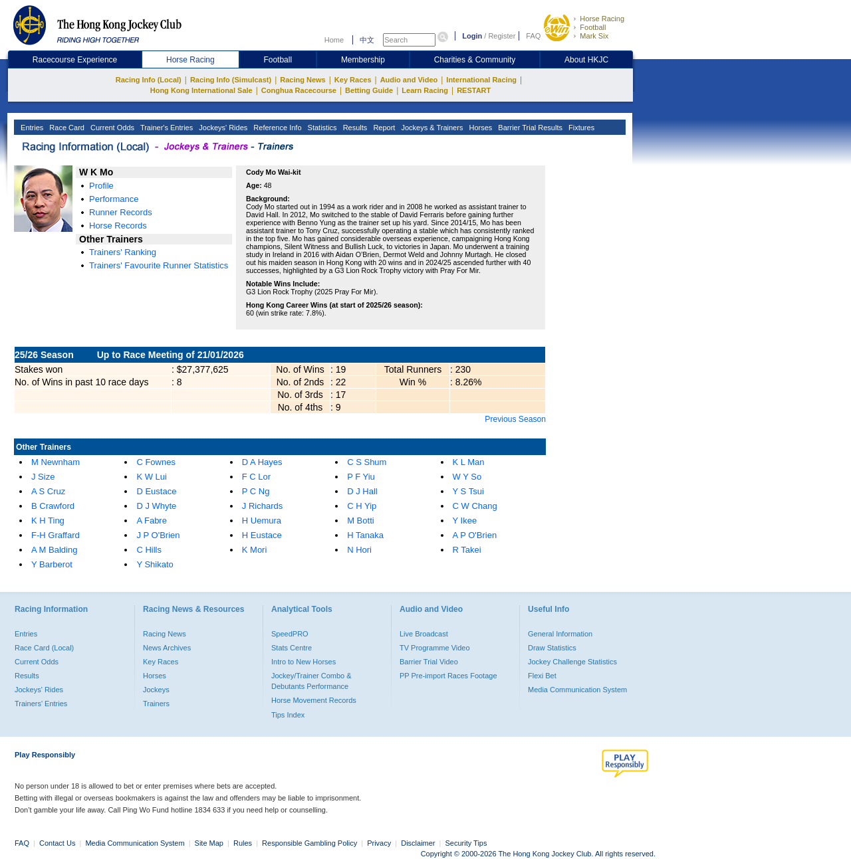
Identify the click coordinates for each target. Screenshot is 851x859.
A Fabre (151, 520)
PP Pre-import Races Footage (448, 676)
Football (593, 27)
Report (383, 128)
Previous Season (515, 419)
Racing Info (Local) (149, 80)
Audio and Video (409, 80)
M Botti (360, 520)
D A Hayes (262, 462)
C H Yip (361, 506)
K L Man (469, 462)
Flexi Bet (542, 676)
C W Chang (475, 506)
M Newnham (55, 462)
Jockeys (156, 690)
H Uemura (261, 520)
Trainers (156, 704)
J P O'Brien (158, 535)
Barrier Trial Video (429, 662)
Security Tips (466, 843)
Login (472, 36)
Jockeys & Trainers (431, 128)
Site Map (209, 843)
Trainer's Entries (165, 128)
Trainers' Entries (41, 704)
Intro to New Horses (303, 662)
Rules (243, 843)
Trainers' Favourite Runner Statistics (158, 265)
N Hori (359, 550)
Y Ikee (465, 520)
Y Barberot (51, 564)
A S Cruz (48, 491)
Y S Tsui (468, 491)
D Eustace (156, 491)
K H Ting (47, 520)
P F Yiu (361, 477)
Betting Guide (369, 90)
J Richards (262, 506)
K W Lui (151, 477)
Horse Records (118, 226)
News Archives (167, 648)
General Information (560, 634)
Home (334, 40)
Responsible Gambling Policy (309, 843)
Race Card (65, 128)
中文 (367, 40)
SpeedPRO (289, 634)
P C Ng (256, 491)
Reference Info (276, 128)
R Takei (467, 550)
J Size (43, 477)
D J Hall (362, 491)
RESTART (474, 90)
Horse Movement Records (313, 700)
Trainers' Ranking (122, 252)
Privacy (379, 843)
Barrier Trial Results (529, 128)
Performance (113, 199)
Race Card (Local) (44, 648)
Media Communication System (577, 690)
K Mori (254, 550)
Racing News (302, 80)
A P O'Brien (475, 535)
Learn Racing (425, 90)
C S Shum (366, 462)
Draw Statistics (552, 648)
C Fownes (156, 462)
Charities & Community (475, 59)
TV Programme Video (435, 648)
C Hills (149, 550)
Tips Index (287, 715)
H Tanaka (365, 535)
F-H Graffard (55, 535)
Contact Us (57, 843)
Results (354, 128)
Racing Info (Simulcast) (230, 80)
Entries (31, 128)
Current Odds (111, 128)
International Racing (481, 80)
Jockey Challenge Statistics (572, 662)
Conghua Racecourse (298, 90)
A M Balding (54, 550)
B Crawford (52, 506)
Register (501, 36)
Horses (479, 128)
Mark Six (594, 36)
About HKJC (586, 59)
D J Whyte (156, 506)
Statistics (321, 128)
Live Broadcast (424, 634)
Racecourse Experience (75, 59)
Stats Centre (291, 648)
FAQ (533, 36)
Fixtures (580, 128)
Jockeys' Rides (222, 128)
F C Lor (256, 477)
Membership (363, 59)
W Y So (467, 477)
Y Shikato (154, 564)
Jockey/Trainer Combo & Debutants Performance (311, 681)
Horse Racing (602, 19)
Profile (101, 186)
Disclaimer (418, 843)
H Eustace (262, 535)
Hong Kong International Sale (201, 90)
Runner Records (120, 212)
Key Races (353, 80)
